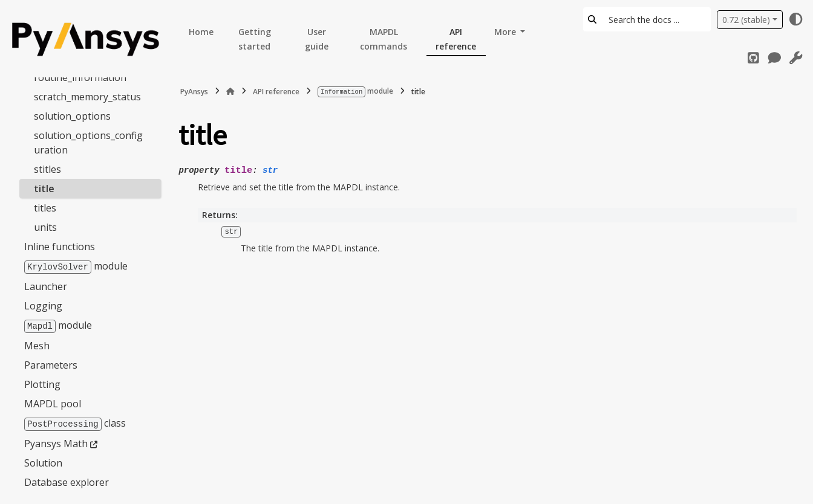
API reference (456, 39)
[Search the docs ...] (656, 19)
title (44, 188)
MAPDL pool (52, 402)
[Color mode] (796, 19)
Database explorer (66, 479)
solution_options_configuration (88, 142)
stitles (47, 168)
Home (201, 31)
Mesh (37, 344)
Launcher (45, 285)
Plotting (42, 382)
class (75, 421)
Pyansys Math (56, 441)
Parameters (50, 363)
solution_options (72, 115)
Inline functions (59, 246)
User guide (316, 39)
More (506, 31)
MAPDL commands (383, 39)
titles (45, 207)
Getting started (254, 39)
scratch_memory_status (87, 96)
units (45, 226)
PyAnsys (194, 91)
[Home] (230, 91)
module (76, 265)
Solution (43, 460)
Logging (43, 304)
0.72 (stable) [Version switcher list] (746, 19)
